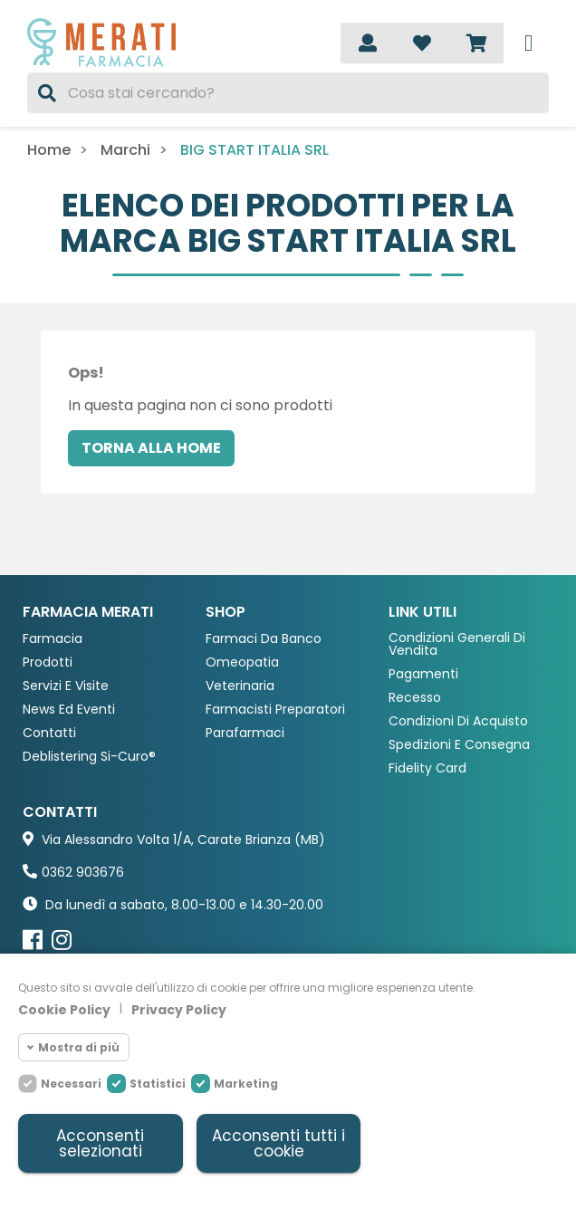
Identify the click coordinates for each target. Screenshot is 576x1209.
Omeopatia (242, 662)
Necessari (71, 1083)
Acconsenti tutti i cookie (278, 1143)
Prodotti (47, 662)
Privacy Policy (178, 1010)
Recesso (415, 698)
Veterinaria (240, 686)
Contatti (49, 733)
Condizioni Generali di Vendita (457, 644)
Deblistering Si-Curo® (89, 756)
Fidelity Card (427, 768)
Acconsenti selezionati (100, 1143)
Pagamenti (423, 674)
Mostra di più (79, 1047)
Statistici (158, 1083)
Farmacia (52, 639)
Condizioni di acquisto (458, 721)
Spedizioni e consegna (459, 745)
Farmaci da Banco (264, 639)
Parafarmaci (245, 733)
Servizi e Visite (66, 686)
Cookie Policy (64, 1010)
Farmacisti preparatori (275, 709)
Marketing (246, 1083)
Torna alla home (151, 447)
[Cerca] (288, 92)
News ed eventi (69, 709)
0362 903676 (83, 872)
